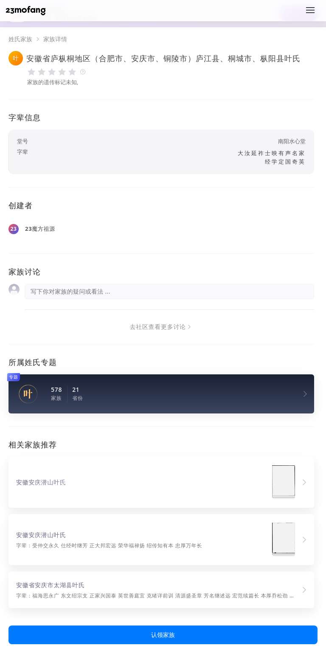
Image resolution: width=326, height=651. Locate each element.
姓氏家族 (20, 39)
